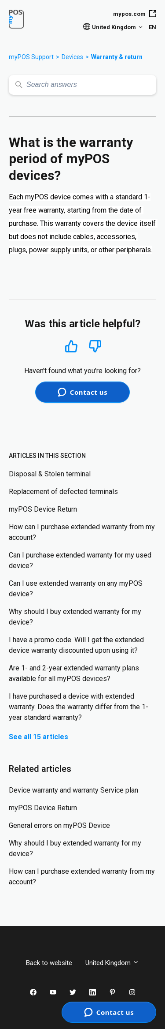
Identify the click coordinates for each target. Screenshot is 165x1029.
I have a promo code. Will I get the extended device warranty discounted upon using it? (76, 645)
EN (152, 27)
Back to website (49, 963)
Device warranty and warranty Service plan (73, 790)
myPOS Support (31, 56)
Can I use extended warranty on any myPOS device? (76, 588)
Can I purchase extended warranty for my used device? (80, 560)
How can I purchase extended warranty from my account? (82, 532)
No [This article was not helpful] (95, 346)
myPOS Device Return (43, 509)
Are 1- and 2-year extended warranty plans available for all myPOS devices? (74, 673)
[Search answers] (82, 85)
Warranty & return (117, 56)
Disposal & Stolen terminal (50, 474)
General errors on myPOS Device (59, 825)
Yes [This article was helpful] (71, 346)
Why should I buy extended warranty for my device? (75, 616)
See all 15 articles (38, 737)
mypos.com (134, 13)
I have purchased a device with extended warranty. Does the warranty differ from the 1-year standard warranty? (78, 707)
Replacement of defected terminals (63, 491)
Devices (72, 56)
